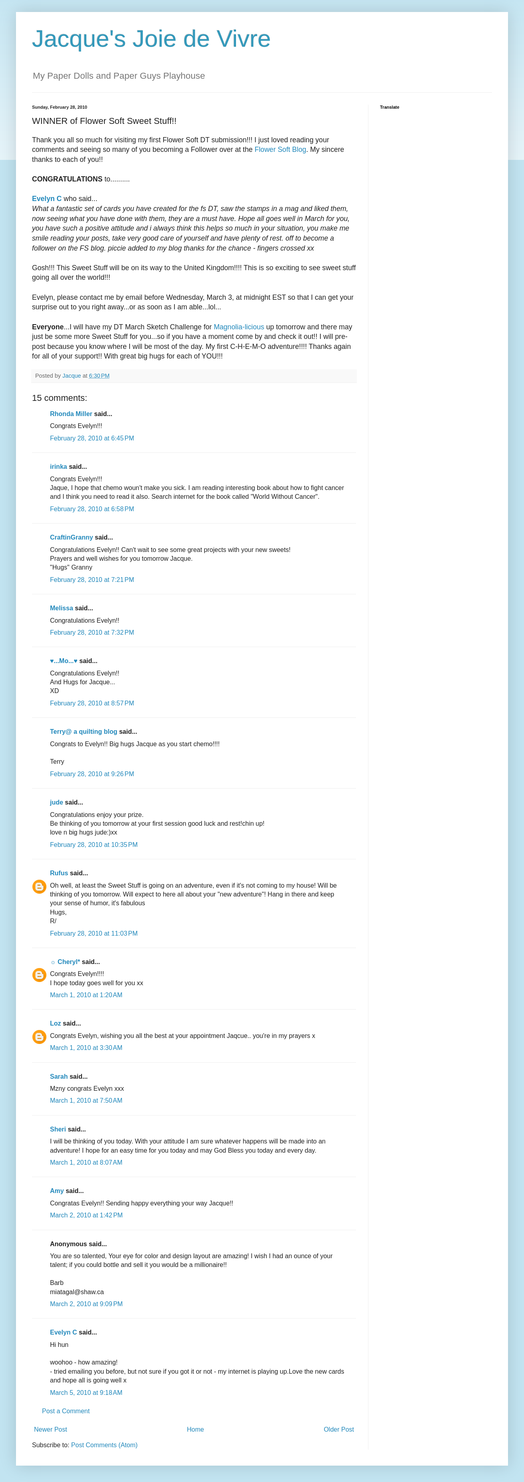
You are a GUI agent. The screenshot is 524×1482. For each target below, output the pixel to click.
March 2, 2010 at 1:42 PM (86, 1215)
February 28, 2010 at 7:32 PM (92, 632)
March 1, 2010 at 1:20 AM (86, 995)
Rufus (59, 873)
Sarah (59, 1076)
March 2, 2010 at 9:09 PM (86, 1304)
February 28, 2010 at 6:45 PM (92, 438)
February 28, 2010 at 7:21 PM (92, 579)
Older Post (339, 1429)
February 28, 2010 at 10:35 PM (94, 844)
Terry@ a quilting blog (83, 731)
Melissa (61, 608)
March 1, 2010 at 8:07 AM (86, 1162)
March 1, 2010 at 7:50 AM (86, 1100)
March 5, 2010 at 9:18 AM (86, 1392)
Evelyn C (63, 1332)
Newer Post (50, 1429)
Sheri (58, 1129)
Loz (55, 1023)
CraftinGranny (71, 537)
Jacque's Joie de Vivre (151, 38)
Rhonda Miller (71, 413)
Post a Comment (66, 1411)
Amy (57, 1190)
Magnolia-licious (239, 327)
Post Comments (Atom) (104, 1445)
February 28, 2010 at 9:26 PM (92, 774)
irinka (58, 466)
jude (56, 802)
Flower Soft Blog (280, 149)
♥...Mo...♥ (64, 660)
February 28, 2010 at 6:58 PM (92, 509)
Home (195, 1429)
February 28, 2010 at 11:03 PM (94, 933)
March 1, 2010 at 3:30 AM (86, 1047)
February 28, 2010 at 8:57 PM (92, 703)
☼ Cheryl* (65, 961)
